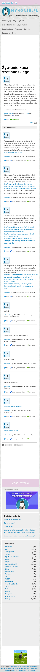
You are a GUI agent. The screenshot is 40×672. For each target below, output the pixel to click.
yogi (13, 115)
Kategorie (9, 544)
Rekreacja (8, 589)
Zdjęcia (27, 29)
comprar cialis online (11, 431)
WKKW (7, 579)
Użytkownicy (22, 25)
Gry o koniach (10, 596)
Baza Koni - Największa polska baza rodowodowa (15, 668)
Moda (7, 569)
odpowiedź (7, 156)
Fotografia (8, 594)
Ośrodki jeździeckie (11, 584)
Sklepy (14, 33)
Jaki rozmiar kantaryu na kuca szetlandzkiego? (19, 536)
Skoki (7, 576)
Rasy (7, 559)
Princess (18, 29)
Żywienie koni (8, 526)
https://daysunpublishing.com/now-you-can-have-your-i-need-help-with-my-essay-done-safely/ (18, 286)
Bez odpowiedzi (8, 25)
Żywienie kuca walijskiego (12, 519)
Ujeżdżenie (9, 581)
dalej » (20, 445)
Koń (6, 549)
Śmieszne (6, 33)
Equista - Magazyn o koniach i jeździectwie (23, 670)
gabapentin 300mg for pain (13, 406)
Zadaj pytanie (7, 29)
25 (16, 445)
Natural (7, 591)
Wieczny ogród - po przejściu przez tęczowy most (24, 666)
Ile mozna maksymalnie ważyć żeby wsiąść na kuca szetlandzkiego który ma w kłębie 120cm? (19, 531)
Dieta (27, 114)
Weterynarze (9, 571)
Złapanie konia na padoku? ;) (11, 489)
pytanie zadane (8, 114)
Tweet (31, 122)
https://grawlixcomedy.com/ (13, 152)
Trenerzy (8, 574)
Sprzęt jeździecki (11, 564)
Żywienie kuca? (9, 523)
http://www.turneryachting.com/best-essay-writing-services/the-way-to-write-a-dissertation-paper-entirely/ (20, 241)
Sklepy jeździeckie (11, 566)
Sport (7, 586)
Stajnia (7, 561)
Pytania (21, 21)
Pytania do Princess (12, 556)
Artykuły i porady (9, 21)
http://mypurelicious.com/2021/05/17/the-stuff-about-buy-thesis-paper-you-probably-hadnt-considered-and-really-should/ (19, 229)
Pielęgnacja (10, 552)
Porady (7, 599)
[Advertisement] (19, 49)
